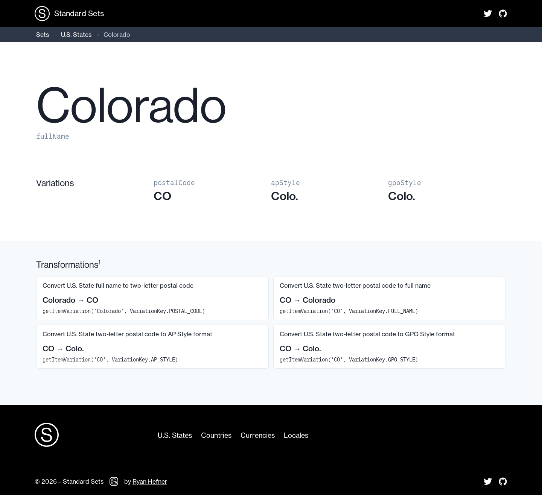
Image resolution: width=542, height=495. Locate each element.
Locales (296, 435)
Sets (42, 34)
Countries (216, 435)
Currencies (258, 435)
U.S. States (76, 34)
